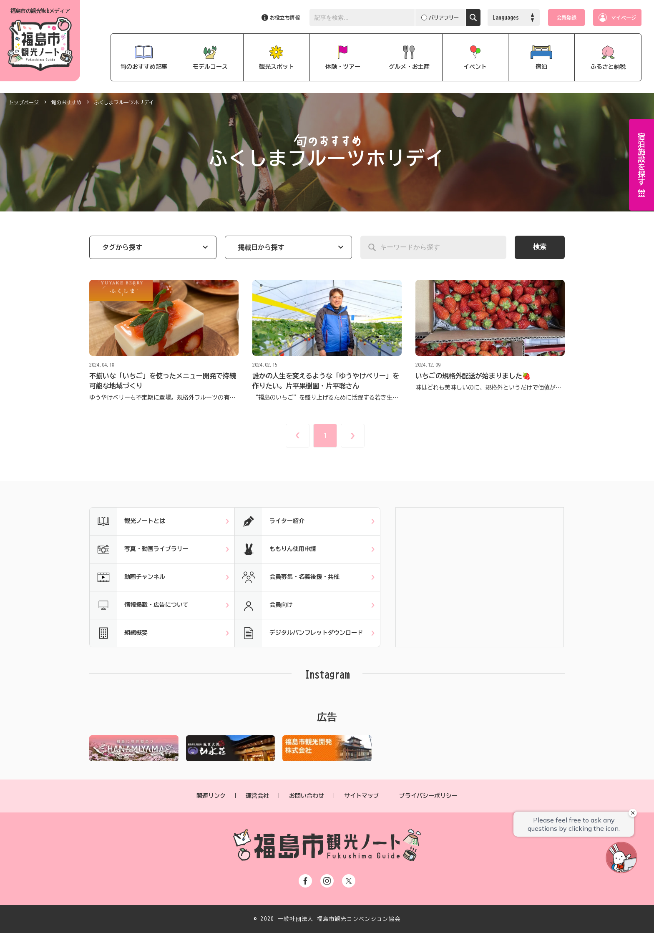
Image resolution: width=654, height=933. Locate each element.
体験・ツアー (342, 67)
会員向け (264, 605)
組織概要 (119, 633)
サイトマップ (361, 796)
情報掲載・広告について (139, 605)
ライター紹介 (269, 521)
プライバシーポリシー (428, 796)
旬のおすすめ (66, 102)
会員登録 (566, 17)
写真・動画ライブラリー (139, 549)
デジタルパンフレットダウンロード (299, 633)
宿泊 (541, 67)
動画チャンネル (127, 577)
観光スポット (276, 67)
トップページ (24, 102)
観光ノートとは (127, 521)
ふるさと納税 (608, 67)
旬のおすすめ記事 (144, 67)
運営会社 (257, 796)
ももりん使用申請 (275, 549)
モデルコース (210, 67)
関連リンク (211, 796)
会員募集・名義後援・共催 (287, 577)
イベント (475, 67)
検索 (539, 246)
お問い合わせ (306, 796)
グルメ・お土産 (409, 67)
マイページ (623, 17)
